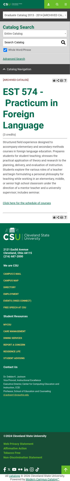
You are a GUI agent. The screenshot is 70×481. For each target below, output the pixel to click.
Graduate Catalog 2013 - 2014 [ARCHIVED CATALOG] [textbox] (35, 15)
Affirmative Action (15, 448)
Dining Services (12, 338)
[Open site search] (57, 4)
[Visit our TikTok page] (37, 469)
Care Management (14, 331)
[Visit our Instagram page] (32, 469)
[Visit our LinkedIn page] (26, 469)
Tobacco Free (11, 453)
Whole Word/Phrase (19, 49)
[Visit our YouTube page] (14, 469)
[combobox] (35, 15)
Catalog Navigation (19, 69)
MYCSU (7, 324)
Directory (9, 287)
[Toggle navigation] (65, 4)
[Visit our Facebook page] (4, 469)
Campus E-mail (12, 274)
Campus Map (10, 280)
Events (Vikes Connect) (17, 300)
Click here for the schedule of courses (27, 203)
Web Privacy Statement (18, 444)
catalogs (14, 476)
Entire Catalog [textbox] (13, 33)
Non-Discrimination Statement (22, 457)
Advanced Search (14, 58)
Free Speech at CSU (14, 307)
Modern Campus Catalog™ (42, 479)
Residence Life (11, 351)
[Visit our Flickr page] (20, 469)
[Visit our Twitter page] (9, 469)
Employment (11, 294)
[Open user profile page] (48, 4)
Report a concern (14, 344)
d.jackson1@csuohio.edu (16, 394)
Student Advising (14, 358)
